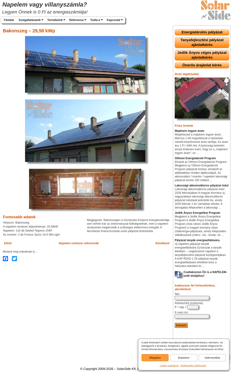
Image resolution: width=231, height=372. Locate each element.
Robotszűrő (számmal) (189, 303)
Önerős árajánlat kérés (202, 65)
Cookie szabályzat (169, 365)
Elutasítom (183, 357)
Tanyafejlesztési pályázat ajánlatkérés (202, 42)
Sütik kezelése (212, 357)
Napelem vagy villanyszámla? (44, 4)
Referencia (78, 20)
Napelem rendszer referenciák (79, 243)
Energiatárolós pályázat (202, 32)
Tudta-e (97, 20)
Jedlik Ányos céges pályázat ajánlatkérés (202, 54)
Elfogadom (155, 357)
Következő (162, 243)
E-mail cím (181, 312)
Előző (8, 243)
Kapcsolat (115, 20)
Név (177, 294)
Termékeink (57, 20)
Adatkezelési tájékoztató (193, 365)
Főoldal (9, 20)
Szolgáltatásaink (32, 20)
